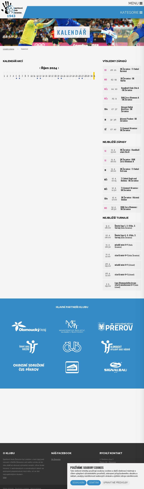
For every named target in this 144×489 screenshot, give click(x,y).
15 (46, 76)
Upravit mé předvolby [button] (115, 482)
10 (31, 76)
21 (64, 76)
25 (76, 76)
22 (67, 76)
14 (43, 76)
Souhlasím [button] (78, 482)
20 (61, 76)
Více (4, 477)
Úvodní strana (8, 49)
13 (40, 76)
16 (49, 76)
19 (58, 76)
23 (70, 76)
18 (55, 76)
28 (85, 76)
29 (88, 76)
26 (79, 76)
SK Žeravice (55, 459)
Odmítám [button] (94, 482)
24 (73, 76)
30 (91, 76)
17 (52, 76)
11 (34, 76)
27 (82, 76)
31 (94, 76)
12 (37, 76)
